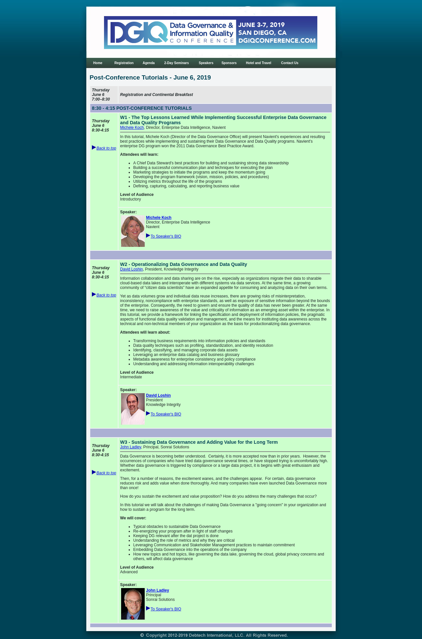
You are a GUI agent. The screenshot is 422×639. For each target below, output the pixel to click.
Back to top (106, 148)
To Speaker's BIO (166, 236)
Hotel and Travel (258, 63)
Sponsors (229, 63)
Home (97, 63)
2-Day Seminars (176, 63)
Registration (124, 63)
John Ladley (130, 447)
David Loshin (131, 269)
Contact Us (290, 63)
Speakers (206, 63)
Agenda (149, 63)
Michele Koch (132, 127)
